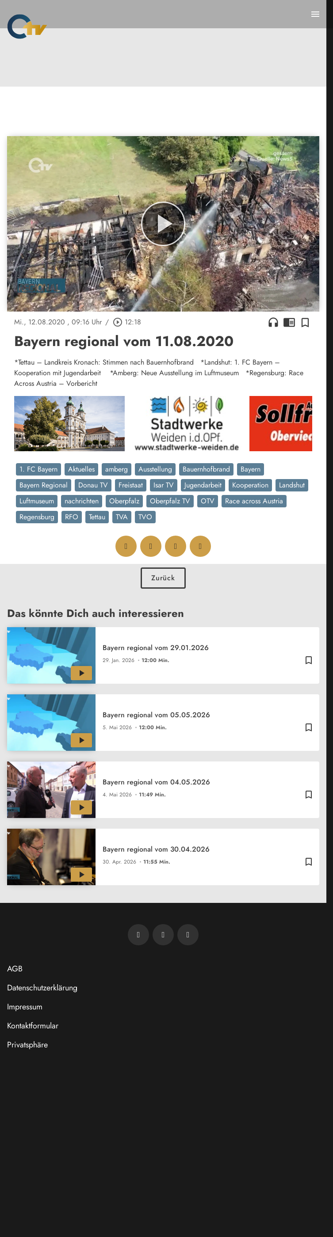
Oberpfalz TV (170, 501)
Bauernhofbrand (206, 469)
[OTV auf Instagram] (188, 934)
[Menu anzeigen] (315, 14)
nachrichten (82, 501)
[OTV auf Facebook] (163, 934)
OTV (207, 501)
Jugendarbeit (203, 485)
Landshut (292, 485)
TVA (122, 517)
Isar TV (163, 485)
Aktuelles (81, 469)
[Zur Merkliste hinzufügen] (305, 322)
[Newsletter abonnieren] (138, 934)
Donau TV (93, 485)
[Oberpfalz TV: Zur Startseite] (27, 26)
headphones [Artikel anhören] (273, 322)
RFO (71, 517)
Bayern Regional (43, 485)
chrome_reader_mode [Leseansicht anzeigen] (289, 322)
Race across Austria (254, 501)
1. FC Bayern (38, 469)
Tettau (97, 517)
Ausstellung (155, 469)
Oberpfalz (124, 501)
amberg (116, 469)
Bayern (250, 469)
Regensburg (36, 517)
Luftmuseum (36, 501)
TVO (145, 517)
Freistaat (131, 485)
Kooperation (250, 485)
